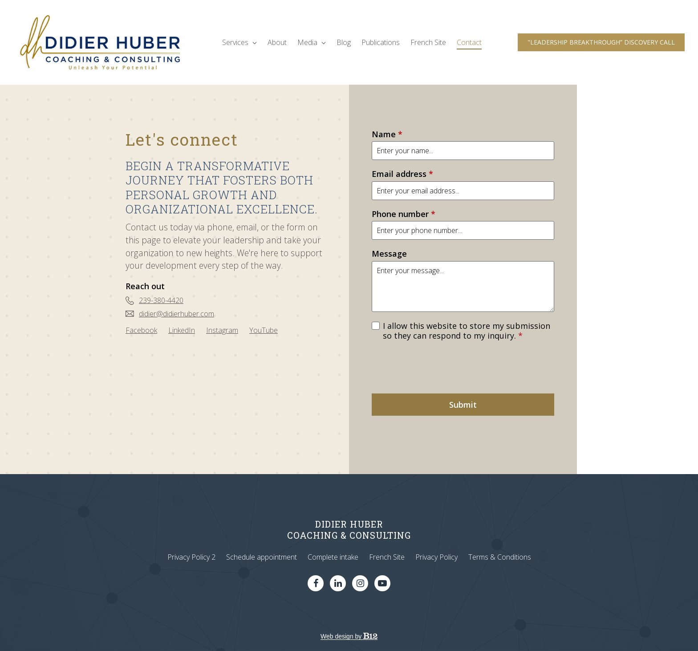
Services (239, 42)
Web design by (349, 636)
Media (311, 42)
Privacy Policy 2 (191, 557)
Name (387, 134)
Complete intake (333, 557)
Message (389, 254)
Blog (344, 42)
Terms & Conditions (499, 557)
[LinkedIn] (181, 330)
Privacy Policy (436, 557)
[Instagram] (222, 330)
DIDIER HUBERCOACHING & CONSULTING (349, 529)
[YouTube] (263, 330)
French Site (428, 42)
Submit (463, 404)
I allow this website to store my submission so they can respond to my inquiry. (466, 331)
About (277, 42)
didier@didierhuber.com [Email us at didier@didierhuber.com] (176, 313)
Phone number (403, 214)
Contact (469, 42)
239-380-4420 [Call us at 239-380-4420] (161, 300)
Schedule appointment (261, 557)
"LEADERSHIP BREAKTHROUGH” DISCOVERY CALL (601, 42)
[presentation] (439, 367)
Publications (380, 42)
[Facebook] (141, 330)
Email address (402, 174)
